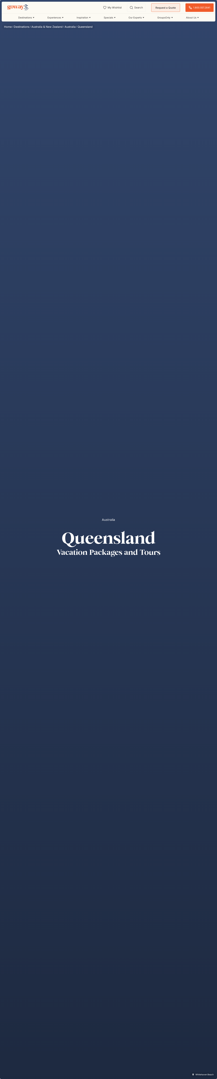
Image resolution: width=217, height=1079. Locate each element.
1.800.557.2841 (199, 8)
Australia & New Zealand (47, 26)
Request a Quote (165, 7)
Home (8, 26)
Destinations (21, 26)
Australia (70, 26)
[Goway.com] (18, 8)
